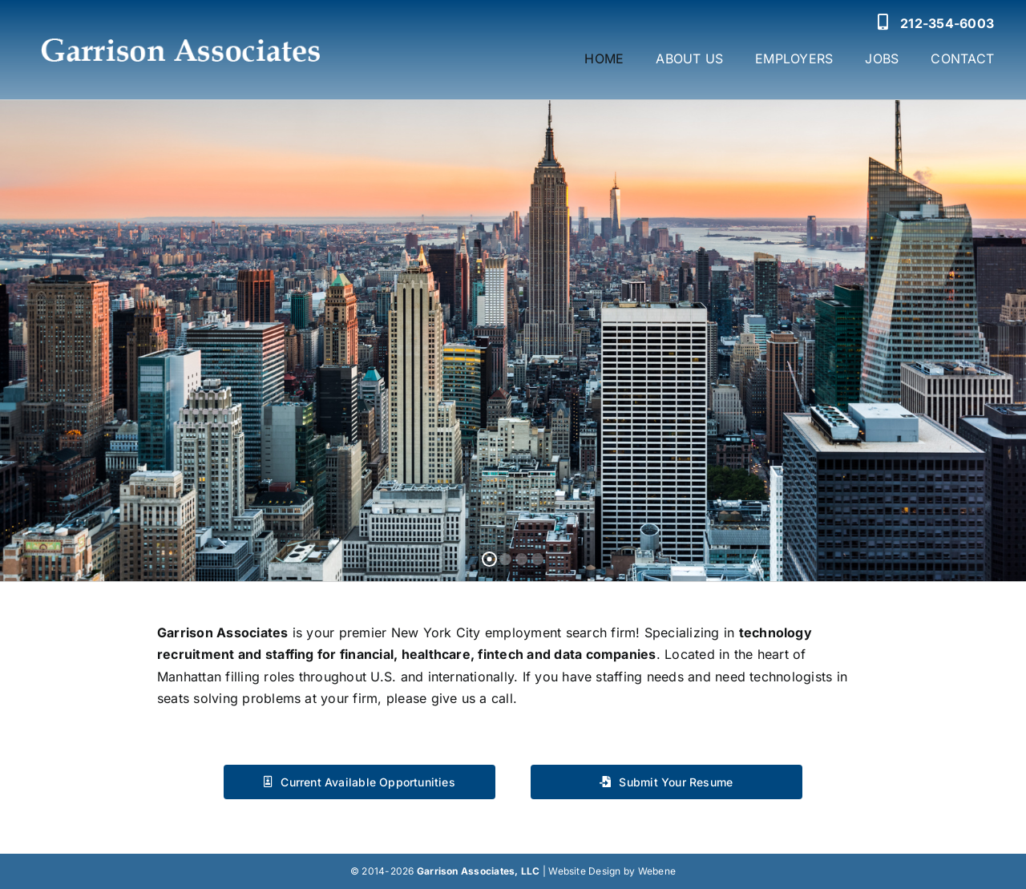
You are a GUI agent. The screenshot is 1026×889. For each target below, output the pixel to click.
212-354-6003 (947, 23)
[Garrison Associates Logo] (179, 28)
